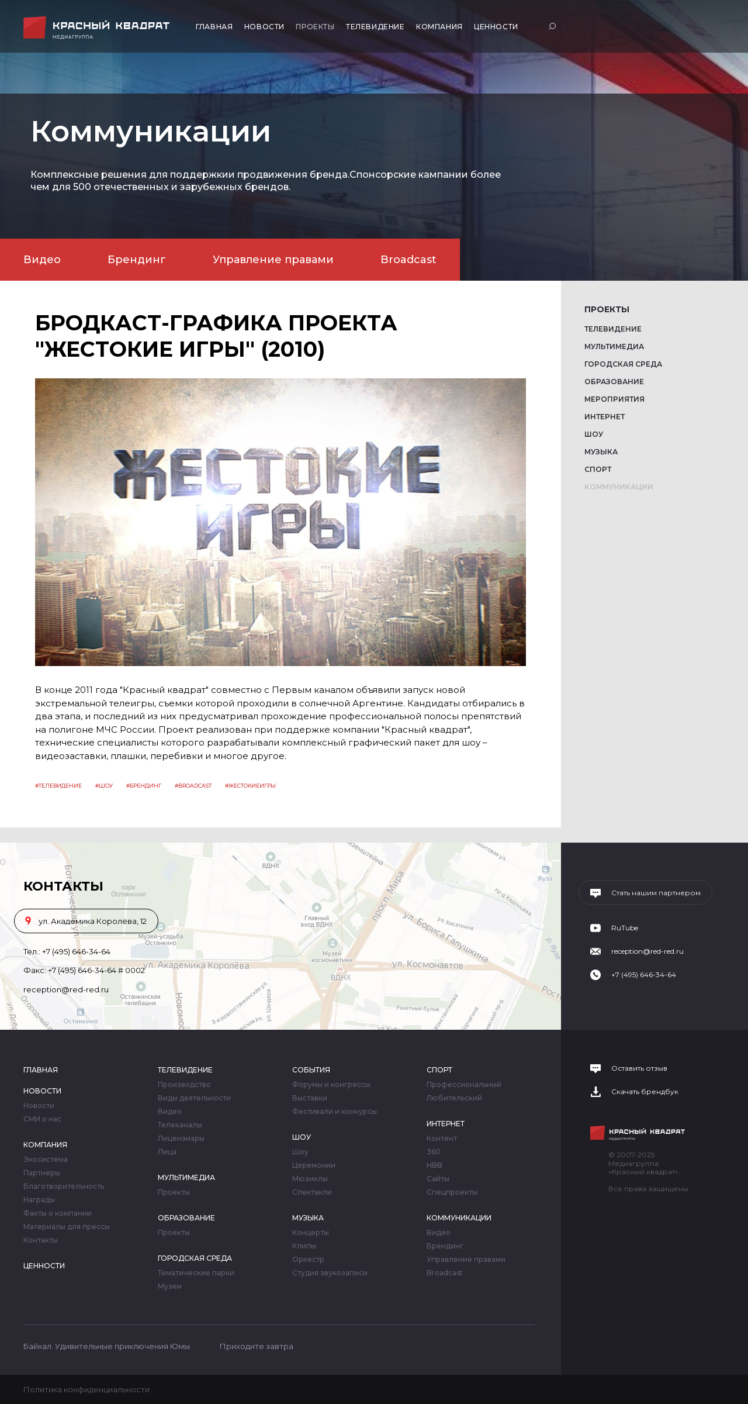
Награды (39, 1199)
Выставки (309, 1098)
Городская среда (623, 364)
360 (434, 1151)
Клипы (304, 1246)
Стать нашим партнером (656, 892)
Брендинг (137, 259)
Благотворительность (63, 1186)
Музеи (170, 1286)
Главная (214, 26)
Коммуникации (618, 486)
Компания (439, 26)
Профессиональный (464, 1084)
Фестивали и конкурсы (334, 1111)
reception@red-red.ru (66, 989)
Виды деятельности (194, 1098)
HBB (434, 1165)
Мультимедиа (614, 346)
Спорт (597, 469)
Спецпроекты (452, 1192)
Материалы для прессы (66, 1226)
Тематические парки (196, 1273)
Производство (184, 1084)
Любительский (454, 1098)
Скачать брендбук (644, 1091)
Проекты (315, 26)
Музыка (601, 451)
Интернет (604, 416)
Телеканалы (180, 1125)
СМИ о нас (42, 1119)
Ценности (496, 26)
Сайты (438, 1178)
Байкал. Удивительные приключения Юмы (106, 1346)
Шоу (593, 434)
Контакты (40, 1240)
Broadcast (408, 259)
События (311, 1069)
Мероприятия (614, 399)
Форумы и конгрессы (331, 1084)
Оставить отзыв (639, 1068)
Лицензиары (181, 1138)
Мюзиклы (310, 1178)
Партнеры (41, 1173)
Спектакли (312, 1192)
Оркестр (308, 1259)
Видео (42, 259)
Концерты (310, 1232)
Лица (167, 1151)
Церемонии (313, 1165)
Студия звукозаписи (330, 1273)
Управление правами (273, 259)
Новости (264, 26)
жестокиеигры (252, 785)
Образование (614, 381)
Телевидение (375, 26)
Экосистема (45, 1159)
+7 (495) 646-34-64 (76, 951)
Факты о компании (57, 1213)
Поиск (554, 26)
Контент (442, 1138)
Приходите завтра (256, 1346)
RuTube (624, 928)
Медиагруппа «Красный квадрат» (97, 27)
